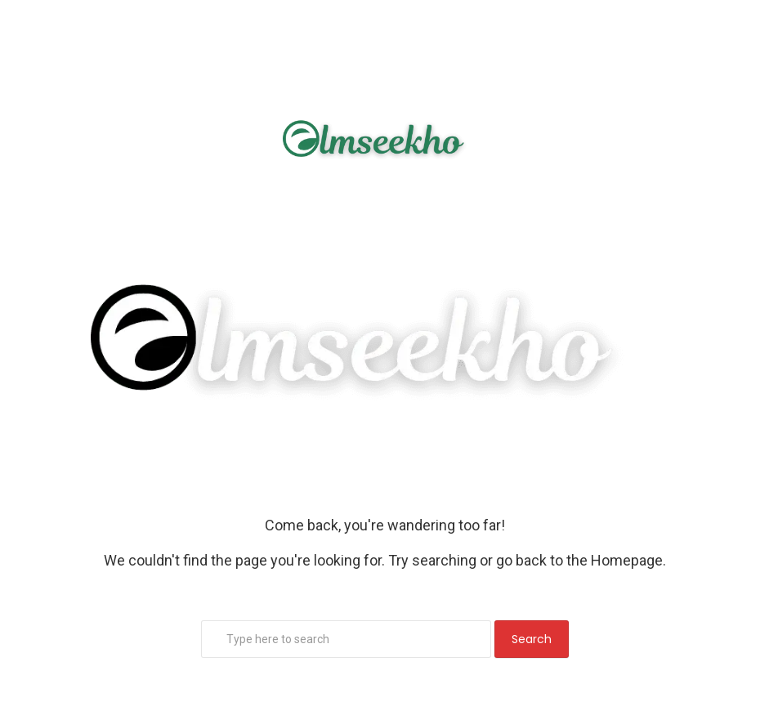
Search (532, 639)
